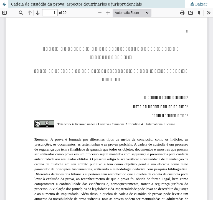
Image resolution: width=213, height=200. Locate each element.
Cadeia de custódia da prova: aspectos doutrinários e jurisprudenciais (76, 4)
